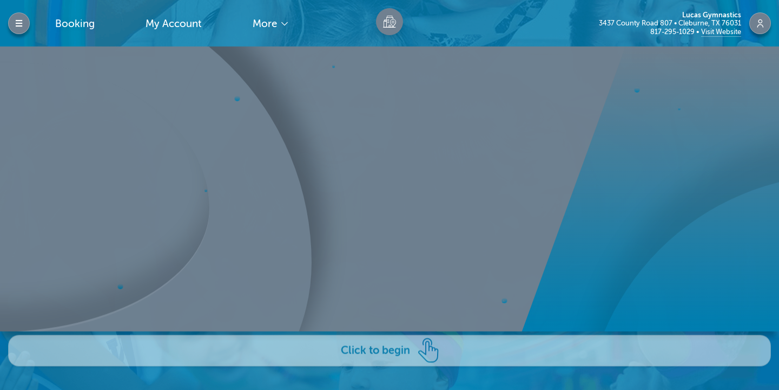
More (266, 23)
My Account (174, 23)
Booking (75, 23)
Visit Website (721, 32)
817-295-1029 (673, 32)
